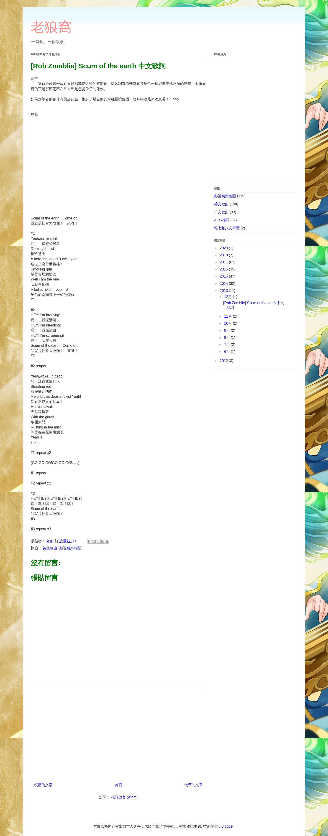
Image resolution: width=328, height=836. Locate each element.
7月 (227, 345)
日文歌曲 (221, 212)
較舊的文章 (193, 785)
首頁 (118, 785)
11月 (228, 316)
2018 (224, 255)
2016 (224, 269)
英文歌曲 (50, 548)
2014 (224, 283)
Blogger (227, 826)
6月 (227, 352)
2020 (224, 248)
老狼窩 (51, 27)
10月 (228, 323)
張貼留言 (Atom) (124, 797)
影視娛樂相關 (70, 548)
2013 (224, 291)
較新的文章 (43, 785)
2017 (224, 262)
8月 (227, 337)
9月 (227, 330)
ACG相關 (221, 220)
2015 (224, 276)
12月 (228, 297)
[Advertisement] (118, 733)
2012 (224, 361)
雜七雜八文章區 (227, 228)
